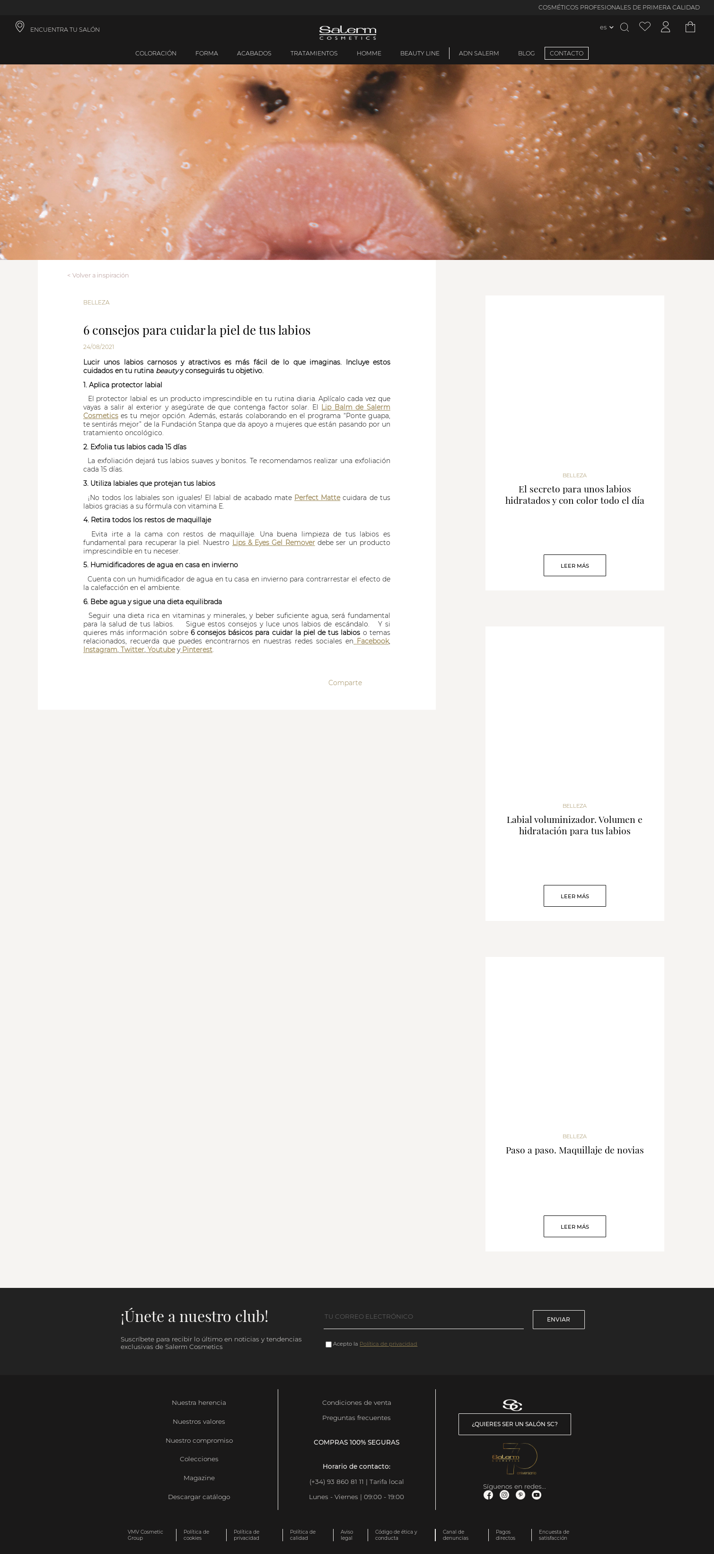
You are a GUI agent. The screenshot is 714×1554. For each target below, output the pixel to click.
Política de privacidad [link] (246, 1535)
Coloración (155, 53)
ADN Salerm (479, 53)
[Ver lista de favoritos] (645, 27)
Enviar (558, 1319)
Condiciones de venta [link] (356, 1402)
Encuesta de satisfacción (554, 1535)
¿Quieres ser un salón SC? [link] (515, 1424)
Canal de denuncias (455, 1535)
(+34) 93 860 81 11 (336, 1481)
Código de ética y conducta (396, 1535)
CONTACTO (566, 53)
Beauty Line (420, 53)
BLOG (526, 53)
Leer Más (575, 566)
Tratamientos (314, 53)
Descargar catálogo (199, 1496)
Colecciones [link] (199, 1459)
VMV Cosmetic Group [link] (145, 1535)
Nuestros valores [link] (199, 1421)
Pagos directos (505, 1535)
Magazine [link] (199, 1478)
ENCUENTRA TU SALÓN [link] (65, 29)
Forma (206, 53)
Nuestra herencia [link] (199, 1402)
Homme (369, 53)
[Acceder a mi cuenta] (665, 27)
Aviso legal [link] (347, 1535)
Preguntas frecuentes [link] (356, 1417)
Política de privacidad (388, 1343)
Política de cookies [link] (196, 1535)
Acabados (254, 53)
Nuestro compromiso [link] (199, 1440)
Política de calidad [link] (303, 1535)
